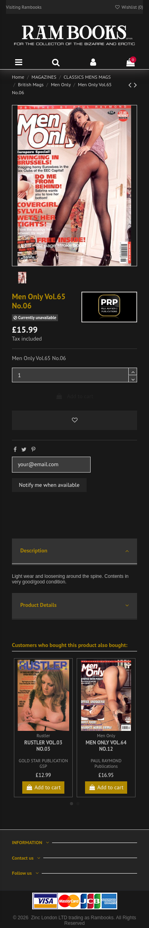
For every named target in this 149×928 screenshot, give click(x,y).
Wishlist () (128, 7)
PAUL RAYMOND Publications (106, 763)
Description (74, 551)
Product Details (74, 605)
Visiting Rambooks (24, 7)
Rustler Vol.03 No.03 (43, 745)
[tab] (74, 552)
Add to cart (74, 396)
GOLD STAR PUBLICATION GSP (43, 763)
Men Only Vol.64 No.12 (106, 745)
